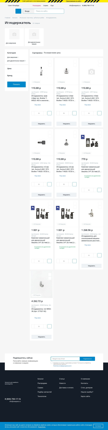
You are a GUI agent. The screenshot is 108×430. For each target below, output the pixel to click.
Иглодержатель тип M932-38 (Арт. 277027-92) (41, 310)
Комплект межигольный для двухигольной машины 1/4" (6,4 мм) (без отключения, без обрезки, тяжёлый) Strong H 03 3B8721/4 (91, 169)
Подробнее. (42, 427)
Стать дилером (86, 388)
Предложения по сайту (73, 1)
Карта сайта (85, 396)
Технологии (42, 396)
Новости (62, 383)
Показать (16, 84)
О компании (85, 379)
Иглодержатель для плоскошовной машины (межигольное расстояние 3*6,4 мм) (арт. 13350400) (91, 238)
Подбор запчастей (45, 392)
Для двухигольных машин (16, 61)
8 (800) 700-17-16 (88, 5)
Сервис (45, 5)
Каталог (41, 379)
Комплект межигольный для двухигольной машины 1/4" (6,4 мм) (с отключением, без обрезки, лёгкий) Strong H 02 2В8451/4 (41, 240)
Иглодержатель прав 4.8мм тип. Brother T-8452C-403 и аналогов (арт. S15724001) (39, 98)
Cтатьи (62, 379)
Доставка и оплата (66, 388)
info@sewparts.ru (75, 5)
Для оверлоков (12, 57)
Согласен (98, 426)
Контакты (84, 383)
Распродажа (37, 5)
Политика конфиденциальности (62, 366)
